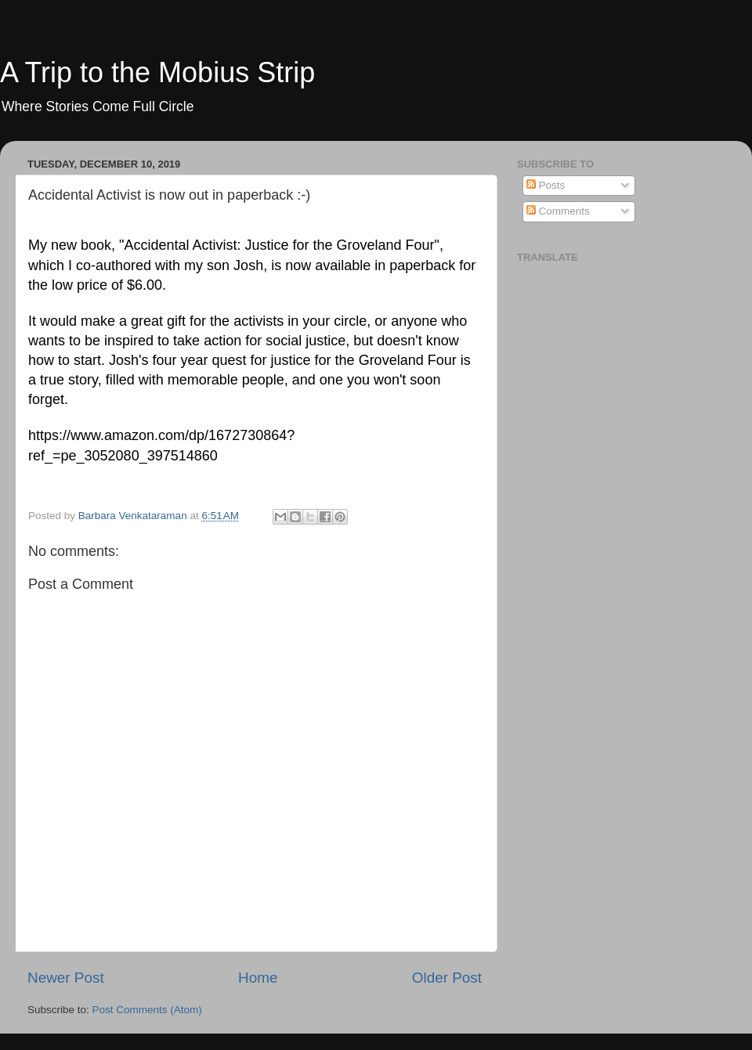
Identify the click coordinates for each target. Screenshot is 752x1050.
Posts (546, 185)
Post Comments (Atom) (147, 1010)
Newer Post (65, 977)
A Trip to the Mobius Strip (157, 72)
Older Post (447, 977)
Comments (558, 211)
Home (257, 977)
